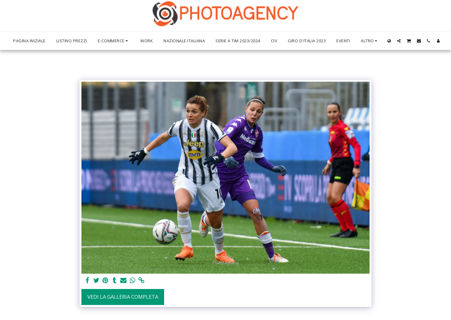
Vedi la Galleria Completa (122, 296)
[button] (398, 41)
